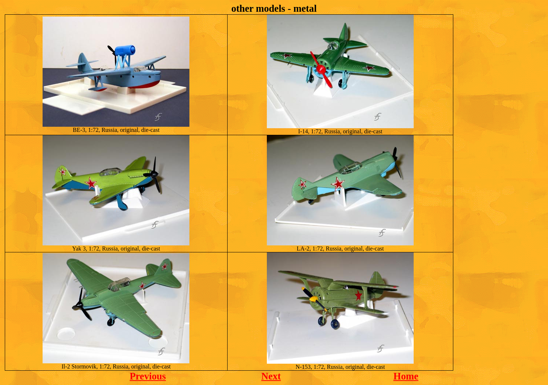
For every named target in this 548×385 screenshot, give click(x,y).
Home (405, 376)
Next (271, 376)
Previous (148, 376)
